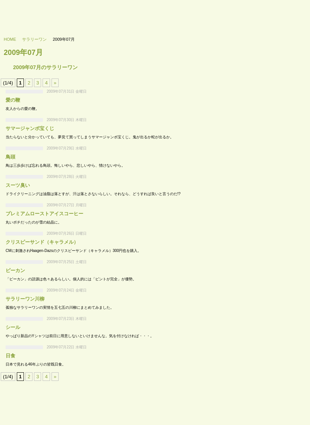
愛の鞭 (13, 100)
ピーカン (15, 270)
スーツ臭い (18, 185)
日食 (10, 355)
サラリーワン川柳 (25, 299)
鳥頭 (10, 157)
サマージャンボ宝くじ (30, 128)
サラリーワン (34, 39)
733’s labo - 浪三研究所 (36, 13)
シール (13, 327)
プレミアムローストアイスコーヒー (44, 213)
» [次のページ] (55, 83)
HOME (10, 39)
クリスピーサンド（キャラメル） (42, 242)
